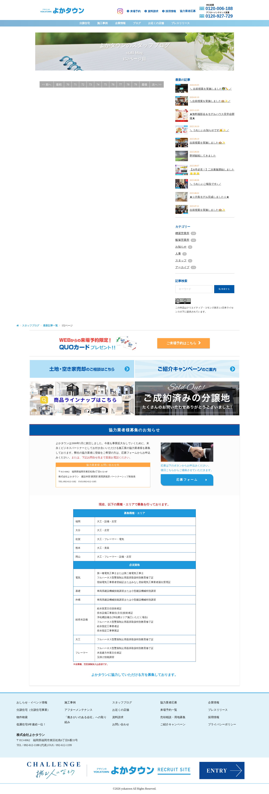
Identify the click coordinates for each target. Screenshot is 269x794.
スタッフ (183, 260)
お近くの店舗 (156, 23)
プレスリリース (180, 23)
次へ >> (156, 84)
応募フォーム (187, 480)
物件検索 (22, 717)
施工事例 (102, 23)
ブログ (137, 23)
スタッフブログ (30, 325)
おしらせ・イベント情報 (31, 702)
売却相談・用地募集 (172, 717)
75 (105, 84)
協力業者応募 (188, 11)
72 (82, 84)
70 (67, 84)
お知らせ (183, 246)
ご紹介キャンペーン (172, 724)
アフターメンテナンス (78, 709)
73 (90, 84)
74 (97, 84)
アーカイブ (185, 267)
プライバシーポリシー (222, 724)
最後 (144, 84)
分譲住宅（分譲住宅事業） (33, 709)
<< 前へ (46, 84)
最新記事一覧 (50, 325)
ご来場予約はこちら (184, 343)
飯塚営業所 (185, 239)
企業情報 (120, 23)
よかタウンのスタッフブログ (134, 52)
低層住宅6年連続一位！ (31, 724)
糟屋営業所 (185, 233)
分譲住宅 (84, 23)
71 (75, 84)
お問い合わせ (120, 724)
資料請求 (154, 11)
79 (135, 84)
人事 (181, 253)
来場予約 (136, 11)
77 (120, 84)
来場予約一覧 (168, 709)
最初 (59, 84)
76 (113, 84)
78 (128, 84)
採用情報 (171, 11)
